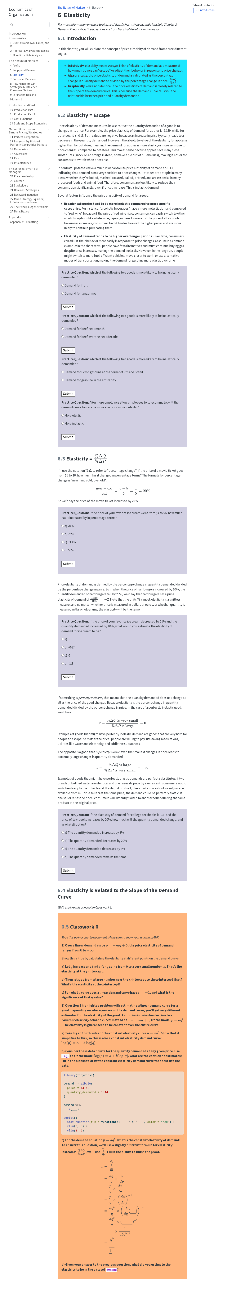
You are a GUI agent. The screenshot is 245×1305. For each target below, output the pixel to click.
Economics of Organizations (21, 11)
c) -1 (67, 655)
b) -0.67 (69, 647)
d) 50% (69, 550)
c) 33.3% (70, 542)
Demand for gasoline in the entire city (90, 380)
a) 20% (69, 526)
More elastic (73, 415)
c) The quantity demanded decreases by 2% (95, 849)
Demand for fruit (76, 285)
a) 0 (67, 639)
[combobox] (29, 24)
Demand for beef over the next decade (91, 337)
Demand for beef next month (85, 329)
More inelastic (74, 423)
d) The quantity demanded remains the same (96, 857)
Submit (68, 307)
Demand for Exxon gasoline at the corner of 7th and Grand (104, 372)
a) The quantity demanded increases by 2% (94, 832)
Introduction (205, 10)
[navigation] (27, 38)
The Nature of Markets (72, 7)
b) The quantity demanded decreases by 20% (96, 841)
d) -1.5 (69, 663)
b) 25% (69, 534)
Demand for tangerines (80, 293)
